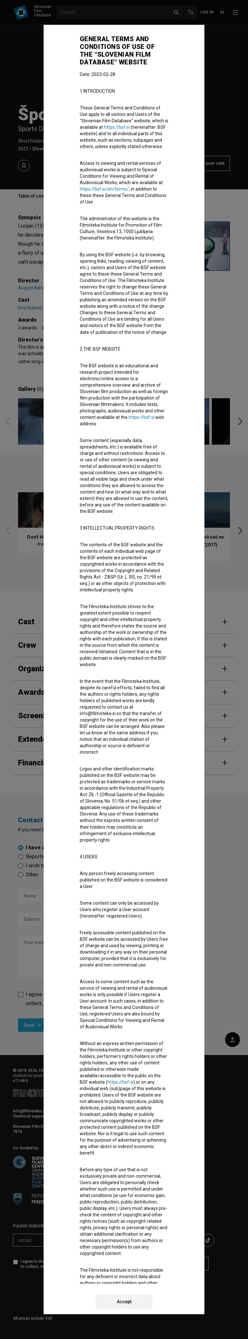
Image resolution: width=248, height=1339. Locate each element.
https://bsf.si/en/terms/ (104, 189)
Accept (124, 1301)
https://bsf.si (117, 127)
